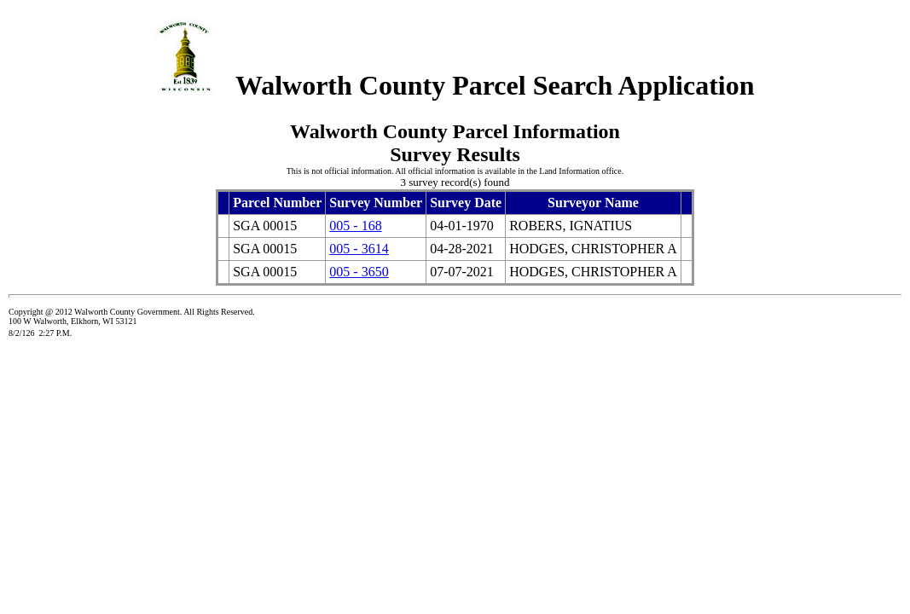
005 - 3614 (358, 248)
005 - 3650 (358, 271)
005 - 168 (355, 225)
